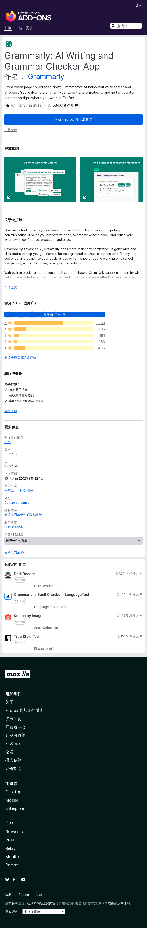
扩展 (8, 28)
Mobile (11, 800)
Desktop (13, 791)
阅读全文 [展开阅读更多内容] (10, 287)
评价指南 (13, 768)
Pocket (12, 865)
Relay (10, 848)
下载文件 (10, 130)
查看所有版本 (13, 527)
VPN (9, 840)
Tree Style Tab (26, 637)
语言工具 (10, 490)
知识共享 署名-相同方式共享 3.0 (84, 903)
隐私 (8, 895)
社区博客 (13, 743)
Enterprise (14, 808)
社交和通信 (27, 490)
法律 (39, 895)
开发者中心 (15, 727)
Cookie (23, 895)
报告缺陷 (13, 760)
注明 (21, 903)
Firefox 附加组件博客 (24, 710)
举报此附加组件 (15, 552)
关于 (9, 702)
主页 (7, 442)
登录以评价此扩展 (54, 314)
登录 (138, 5)
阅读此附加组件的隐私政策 (23, 515)
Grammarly (46, 76)
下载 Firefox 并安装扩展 (73, 119)
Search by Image (28, 616)
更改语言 (11, 911)
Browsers (14, 831)
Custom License (17, 502)
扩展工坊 (13, 718)
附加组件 (13, 693)
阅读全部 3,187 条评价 (20, 357)
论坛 (9, 752)
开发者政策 (15, 735)
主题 (18, 28)
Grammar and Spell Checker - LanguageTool (51, 595)
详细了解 (10, 411)
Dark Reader (24, 574)
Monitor (12, 856)
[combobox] (126, 26)
